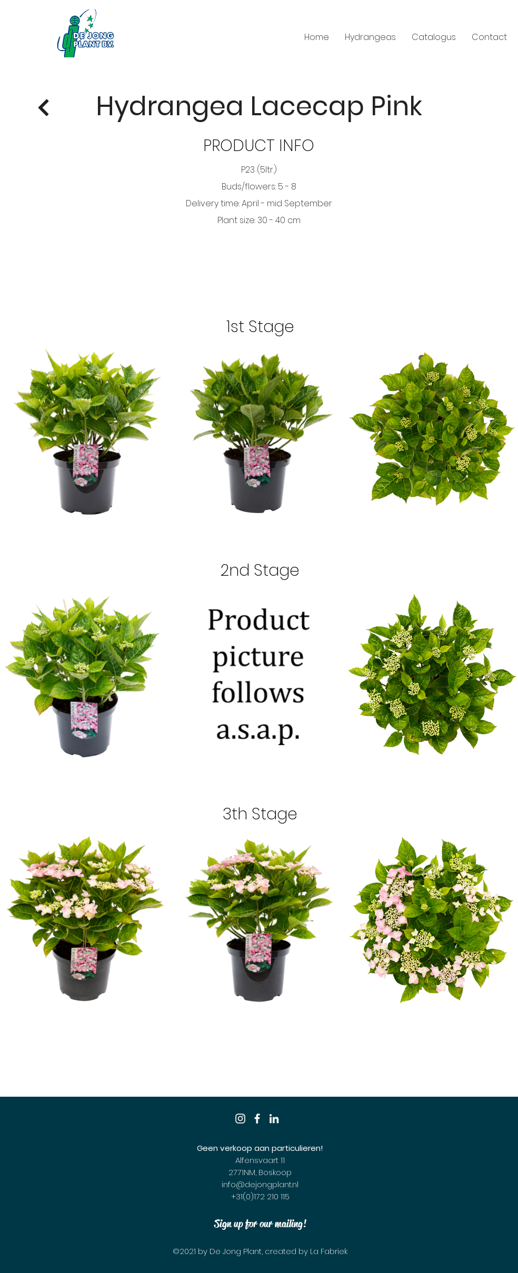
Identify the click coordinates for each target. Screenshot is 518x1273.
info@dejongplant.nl (260, 1184)
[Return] (43, 108)
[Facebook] (257, 1118)
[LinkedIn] (274, 1118)
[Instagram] (240, 1118)
